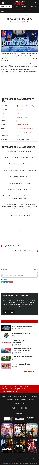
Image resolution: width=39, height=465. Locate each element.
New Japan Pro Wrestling (9, 56)
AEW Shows (23, 6)
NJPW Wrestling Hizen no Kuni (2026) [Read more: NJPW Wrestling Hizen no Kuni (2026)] (24, 333)
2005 (17, 113)
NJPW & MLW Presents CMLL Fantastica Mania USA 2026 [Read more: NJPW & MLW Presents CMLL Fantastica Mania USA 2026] (21, 349)
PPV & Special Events (6, 6)
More (23, 403)
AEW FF (34, 396)
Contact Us (12, 459)
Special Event (20, 110)
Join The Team (8, 312)
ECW (9, 9)
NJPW (35, 6)
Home (4, 396)
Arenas (2, 11)
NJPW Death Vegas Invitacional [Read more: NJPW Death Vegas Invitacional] (22, 357)
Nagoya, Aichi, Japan (22, 125)
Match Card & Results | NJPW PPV (19, 22)
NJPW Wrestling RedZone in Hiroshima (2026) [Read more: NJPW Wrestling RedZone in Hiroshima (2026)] (21, 341)
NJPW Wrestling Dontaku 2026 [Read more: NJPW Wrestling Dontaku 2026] (22, 326)
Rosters (24, 400)
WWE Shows (16, 6)
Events (31, 400)
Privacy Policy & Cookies (23, 459)
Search (32, 459)
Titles (16, 403)
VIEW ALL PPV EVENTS (30, 372)
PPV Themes (31, 9)
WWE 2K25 (26, 396)
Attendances (15, 9)
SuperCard (9, 400)
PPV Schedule (23, 9)
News (10, 396)
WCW (5, 9)
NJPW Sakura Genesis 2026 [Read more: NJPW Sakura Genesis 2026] (21, 364)
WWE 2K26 (17, 396)
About (6, 459)
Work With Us (19, 461)
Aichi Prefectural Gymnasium (24, 128)
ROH (2, 9)
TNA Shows (30, 6)
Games (17, 400)
